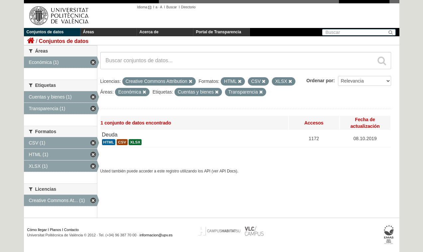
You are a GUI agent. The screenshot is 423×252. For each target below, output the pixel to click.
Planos (55, 230)
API (207, 171)
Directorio (188, 7)
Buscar (171, 7)
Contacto (71, 230)
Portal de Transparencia (218, 32)
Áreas (88, 32)
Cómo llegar (37, 230)
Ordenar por (319, 80)
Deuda (110, 134)
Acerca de (149, 32)
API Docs (227, 171)
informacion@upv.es (156, 235)
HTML (108, 142)
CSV (122, 142)
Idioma (145, 7)
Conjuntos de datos (45, 32)
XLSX (135, 142)
